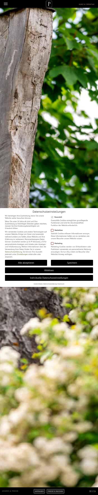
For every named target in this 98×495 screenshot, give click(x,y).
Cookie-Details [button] (38, 284)
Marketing (57, 243)
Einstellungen (22, 254)
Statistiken (57, 230)
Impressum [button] (61, 284)
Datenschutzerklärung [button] (50, 284)
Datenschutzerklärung (13, 252)
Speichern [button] (72, 262)
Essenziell (57, 217)
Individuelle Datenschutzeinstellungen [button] (49, 277)
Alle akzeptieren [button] (26, 262)
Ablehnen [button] (49, 270)
